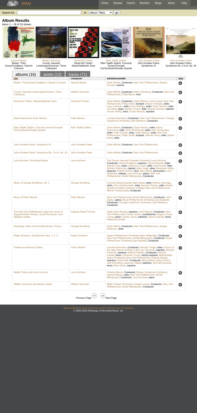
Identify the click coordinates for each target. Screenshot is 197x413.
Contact (84, 308)
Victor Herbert (78, 247)
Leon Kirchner (78, 160)
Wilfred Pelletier (136, 252)
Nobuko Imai (113, 165)
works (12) (52, 74)
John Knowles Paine (149, 60)
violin (166, 103)
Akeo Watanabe (148, 235)
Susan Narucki (137, 111)
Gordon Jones (129, 217)
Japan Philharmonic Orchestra (123, 235)
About (171, 3)
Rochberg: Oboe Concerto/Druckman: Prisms (37, 226)
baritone (142, 217)
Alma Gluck (119, 265)
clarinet (120, 85)
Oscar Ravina (141, 127)
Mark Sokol (139, 182)
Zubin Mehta (113, 82)
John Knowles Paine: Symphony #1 (149, 64)
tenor (118, 217)
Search (131, 3)
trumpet (140, 103)
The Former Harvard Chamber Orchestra (128, 160)
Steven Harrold (156, 217)
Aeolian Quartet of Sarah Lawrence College (140, 186)
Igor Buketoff (162, 200)
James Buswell (155, 163)
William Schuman (51, 60)
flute (144, 109)
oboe (152, 168)
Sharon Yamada (153, 103)
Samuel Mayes (115, 274)
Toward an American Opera (28, 247)
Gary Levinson (114, 106)
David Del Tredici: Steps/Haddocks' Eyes (83, 64)
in (85, 12)
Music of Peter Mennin (25, 197)
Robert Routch (124, 171)
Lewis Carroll (155, 101)
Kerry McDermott (134, 130)
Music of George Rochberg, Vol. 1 (31, 182)
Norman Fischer (149, 185)
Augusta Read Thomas (83, 211)
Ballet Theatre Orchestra (120, 284)
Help (184, 3)
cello (170, 106)
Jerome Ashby (114, 111)
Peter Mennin (78, 118)
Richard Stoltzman (116, 168)
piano (146, 173)
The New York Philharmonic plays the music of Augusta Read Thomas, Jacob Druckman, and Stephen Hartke (38, 214)
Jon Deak (112, 109)
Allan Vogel (142, 168)
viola (131, 132)
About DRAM (70, 308)
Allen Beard (146, 171)
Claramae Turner (131, 255)
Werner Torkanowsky (118, 190)
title (16, 78)
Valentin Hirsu (152, 135)
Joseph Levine (141, 284)
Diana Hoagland (127, 163)
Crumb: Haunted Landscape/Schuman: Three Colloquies (51, 66)
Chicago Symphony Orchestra (135, 202)
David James (134, 214)
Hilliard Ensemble (116, 219)
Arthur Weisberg (142, 92)
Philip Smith (128, 103)
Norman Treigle (148, 247)
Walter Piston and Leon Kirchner (31, 272)
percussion (159, 171)
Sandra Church (133, 109)
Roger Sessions (79, 235)
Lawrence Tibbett (132, 263)
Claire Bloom (140, 101)
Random (145, 3)
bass (120, 109)
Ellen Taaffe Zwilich (116, 60)
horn (138, 94)
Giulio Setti (122, 260)
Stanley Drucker (156, 109)
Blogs (158, 3)
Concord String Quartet (119, 182)
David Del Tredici (83, 60)
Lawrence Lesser (137, 165)
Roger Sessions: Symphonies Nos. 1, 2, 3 (36, 235)
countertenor (149, 214)
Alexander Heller (165, 168)
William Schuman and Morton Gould (33, 284)
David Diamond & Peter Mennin (30, 118)
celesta (122, 173)
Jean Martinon (138, 120)
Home (104, 3)
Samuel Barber (19, 60)
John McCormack (162, 263)
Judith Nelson (142, 132)
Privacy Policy (99, 308)
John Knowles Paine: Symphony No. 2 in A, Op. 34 (181, 64)
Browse (118, 3)
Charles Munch (115, 272)
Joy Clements (147, 250)
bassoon (111, 171)
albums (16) (26, 74)
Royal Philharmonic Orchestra (138, 200)
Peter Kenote (121, 132)
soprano (150, 111)
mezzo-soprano (150, 255)
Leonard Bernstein (116, 118)
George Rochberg (80, 182)
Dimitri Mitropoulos (132, 176)
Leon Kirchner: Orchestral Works (31, 160)
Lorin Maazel (145, 211)
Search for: (8, 12)
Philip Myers (128, 94)
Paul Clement (160, 106)
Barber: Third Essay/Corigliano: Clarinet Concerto (19, 66)
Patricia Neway (159, 257)
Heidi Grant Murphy (117, 211)
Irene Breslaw (137, 106)
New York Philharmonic (146, 82)
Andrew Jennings (162, 182)
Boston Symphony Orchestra (152, 272)
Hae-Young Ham (160, 130)
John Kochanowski (124, 185)
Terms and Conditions (121, 308)
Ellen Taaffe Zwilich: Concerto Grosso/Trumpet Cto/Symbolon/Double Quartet (116, 66)
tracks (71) (78, 74)
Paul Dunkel (159, 165)
